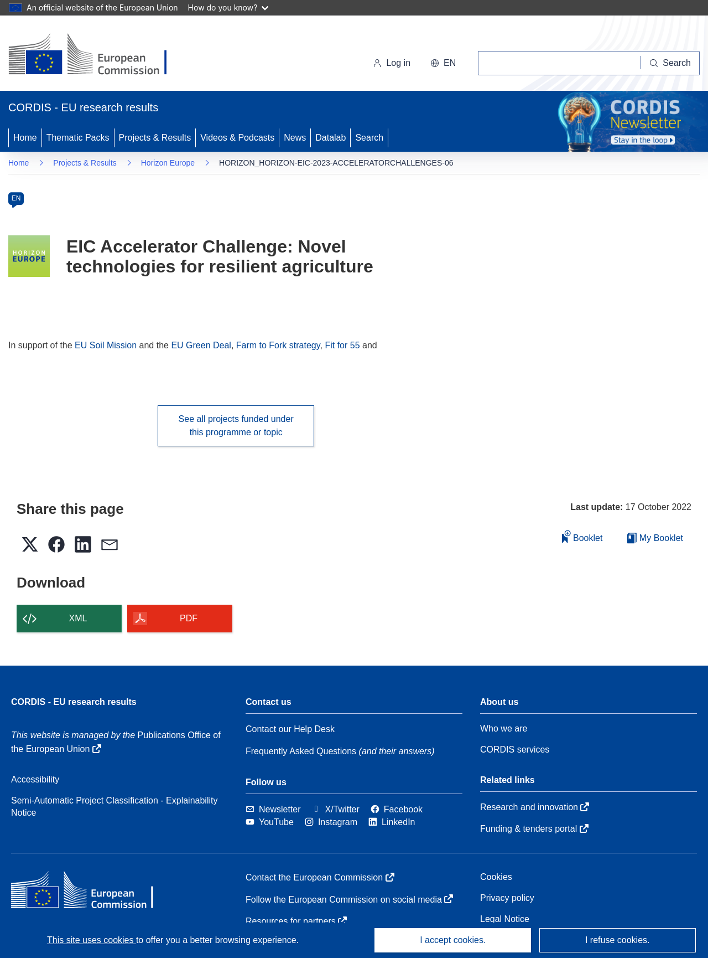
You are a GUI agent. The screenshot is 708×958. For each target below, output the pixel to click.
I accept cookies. (453, 940)
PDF (188, 618)
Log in (391, 63)
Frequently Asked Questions (301, 751)
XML (78, 618)
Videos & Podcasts (237, 137)
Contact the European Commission (320, 877)
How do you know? (228, 7)
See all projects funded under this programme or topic (236, 425)
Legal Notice (504, 919)
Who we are (503, 728)
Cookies (496, 877)
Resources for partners (296, 921)
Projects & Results (155, 137)
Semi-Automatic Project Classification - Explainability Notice (114, 806)
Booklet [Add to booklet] (582, 536)
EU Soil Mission (106, 345)
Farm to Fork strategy (278, 345)
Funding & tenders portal (534, 828)
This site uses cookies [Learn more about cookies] (91, 940)
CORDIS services (514, 749)
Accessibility (35, 779)
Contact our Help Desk (290, 729)
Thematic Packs (78, 137)
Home (25, 137)
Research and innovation (534, 807)
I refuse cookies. (617, 940)
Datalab (330, 137)
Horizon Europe (168, 162)
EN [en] (16, 198)
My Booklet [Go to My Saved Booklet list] (655, 538)
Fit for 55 (342, 345)
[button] (443, 63)
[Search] (670, 63)
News (295, 137)
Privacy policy (507, 898)
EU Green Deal (201, 345)
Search (369, 137)
